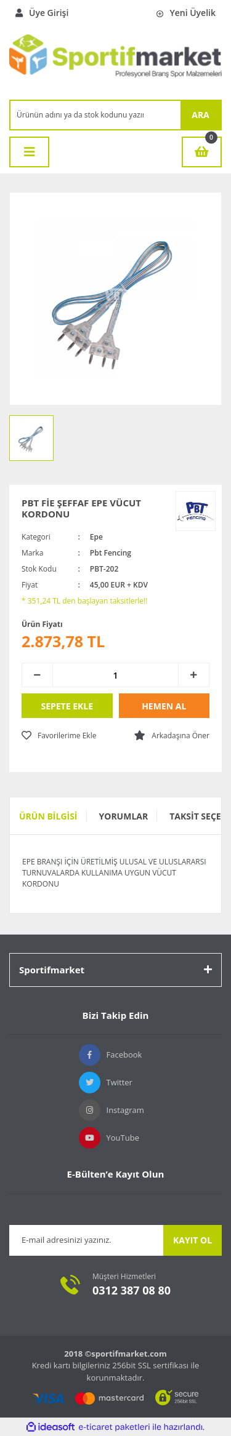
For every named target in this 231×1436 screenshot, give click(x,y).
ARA (200, 115)
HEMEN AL (164, 706)
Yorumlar (123, 816)
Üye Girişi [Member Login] (41, 12)
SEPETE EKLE (67, 706)
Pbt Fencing (110, 553)
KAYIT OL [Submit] (192, 1240)
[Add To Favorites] (59, 735)
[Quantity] (115, 675)
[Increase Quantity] (193, 675)
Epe (96, 537)
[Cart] (202, 152)
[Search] (95, 115)
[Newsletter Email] (86, 1240)
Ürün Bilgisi (48, 816)
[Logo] (115, 62)
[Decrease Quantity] (37, 675)
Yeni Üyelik (186, 12)
